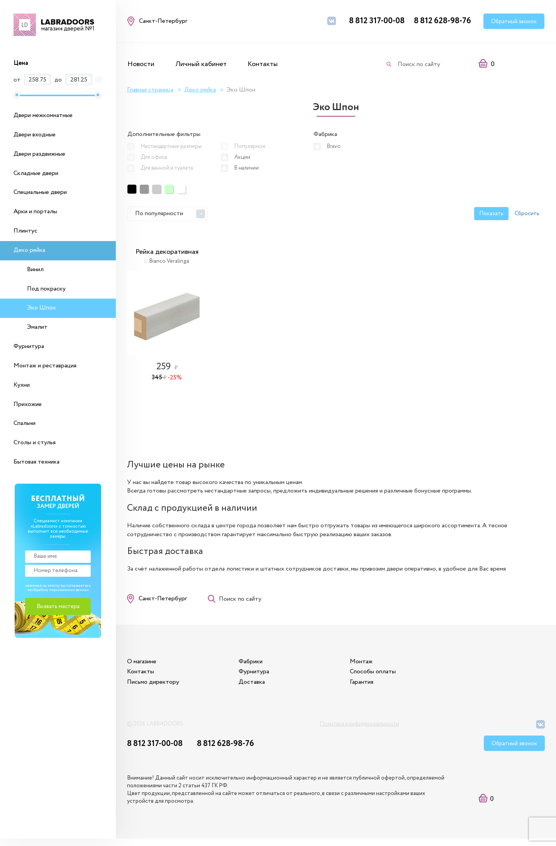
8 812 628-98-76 (442, 21)
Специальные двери (40, 192)
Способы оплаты (378, 677)
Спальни (25, 423)
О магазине (142, 667)
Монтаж (366, 667)
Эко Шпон (41, 307)
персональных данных (69, 590)
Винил (35, 269)
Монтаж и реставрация (45, 365)
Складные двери (36, 173)
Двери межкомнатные (43, 115)
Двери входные (35, 134)
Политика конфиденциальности (359, 730)
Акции (242, 157)
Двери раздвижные (39, 153)
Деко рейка (29, 250)
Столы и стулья (35, 442)
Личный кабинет (201, 64)
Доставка (254, 687)
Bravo (334, 146)
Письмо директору (153, 687)
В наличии (246, 168)
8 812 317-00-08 (377, 21)
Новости (140, 64)
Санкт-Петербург (163, 602)
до (58, 80)
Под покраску (46, 288)
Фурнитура (29, 346)
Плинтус (25, 230)
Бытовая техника (36, 461)
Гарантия (367, 687)
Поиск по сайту (419, 64)
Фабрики (253, 667)
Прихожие (28, 404)
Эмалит (37, 327)
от (17, 80)
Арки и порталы (35, 211)
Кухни (22, 385)
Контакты (262, 64)
